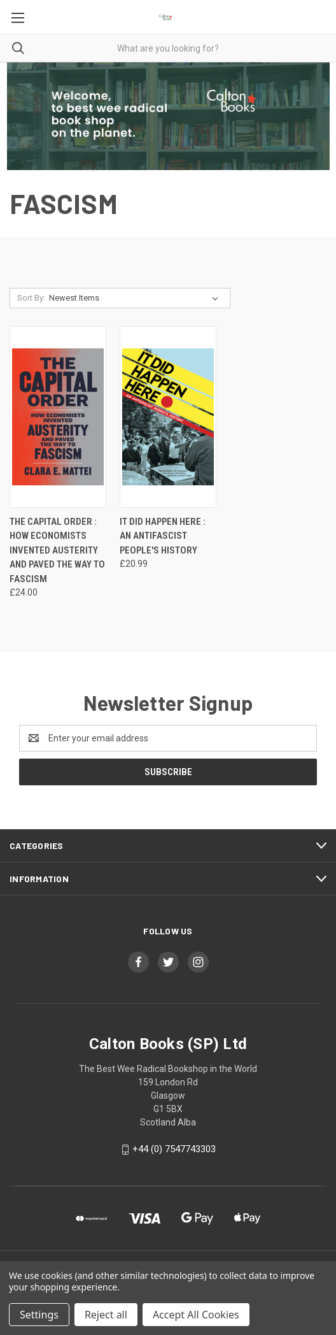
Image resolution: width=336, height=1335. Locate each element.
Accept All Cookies (196, 1315)
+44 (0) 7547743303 (174, 1149)
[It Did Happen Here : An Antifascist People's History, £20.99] (168, 417)
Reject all (106, 1315)
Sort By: (31, 298)
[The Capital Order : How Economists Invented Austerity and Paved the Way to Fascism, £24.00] (58, 417)
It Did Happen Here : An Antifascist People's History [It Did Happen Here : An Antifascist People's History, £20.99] (163, 536)
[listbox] (136, 298)
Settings (39, 1315)
